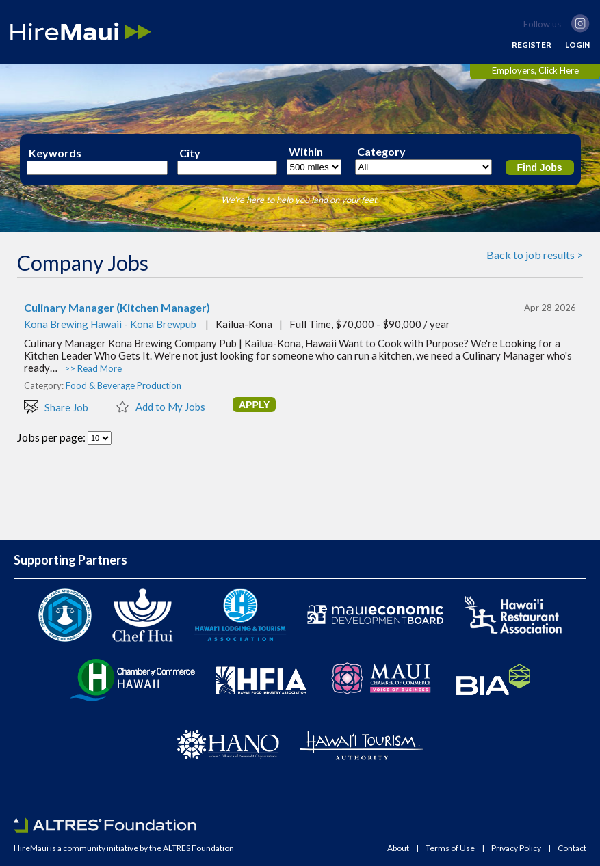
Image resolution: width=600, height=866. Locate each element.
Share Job (56, 406)
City (189, 153)
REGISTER (531, 45)
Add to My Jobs (160, 406)
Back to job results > (534, 254)
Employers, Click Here (535, 70)
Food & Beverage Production (123, 385)
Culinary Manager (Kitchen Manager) (117, 307)
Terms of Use (450, 848)
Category (381, 151)
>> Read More (93, 368)
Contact (572, 848)
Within (306, 151)
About (398, 848)
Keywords (55, 153)
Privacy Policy (516, 848)
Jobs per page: (52, 437)
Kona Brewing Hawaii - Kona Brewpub (110, 324)
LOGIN (577, 45)
